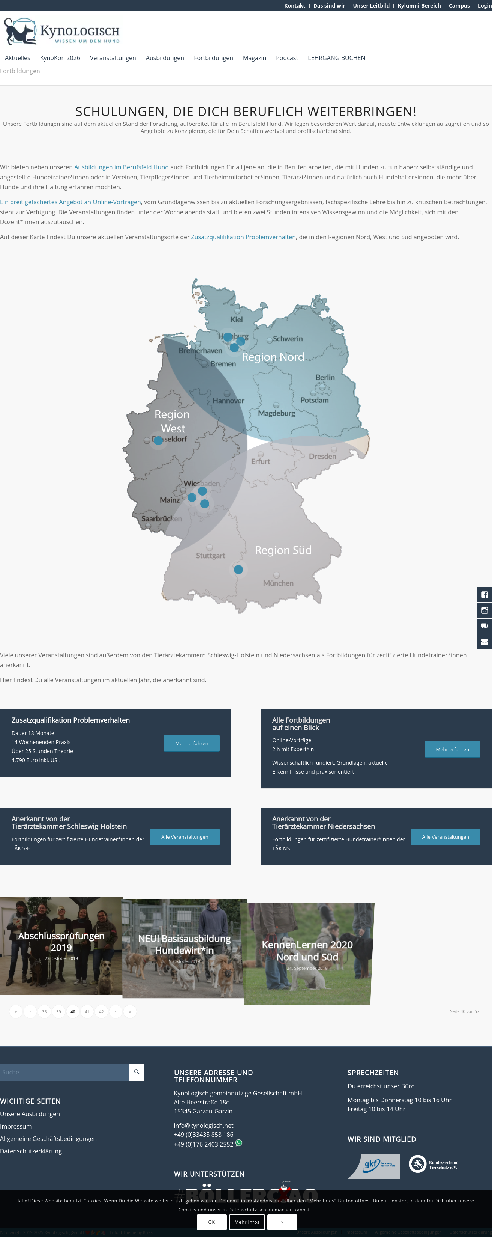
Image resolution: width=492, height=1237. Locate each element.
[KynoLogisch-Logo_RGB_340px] (61, 31)
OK (211, 1222)
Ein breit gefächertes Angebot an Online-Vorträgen (70, 202)
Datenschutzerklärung (31, 1151)
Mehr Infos (247, 1222)
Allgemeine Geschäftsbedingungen (48, 1139)
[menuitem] (294, 6)
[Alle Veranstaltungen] (184, 837)
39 (58, 1011)
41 (87, 1011)
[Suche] (72, 1072)
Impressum (16, 1126)
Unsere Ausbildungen (30, 1114)
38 (44, 1011)
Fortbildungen (20, 71)
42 (101, 1011)
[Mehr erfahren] (191, 743)
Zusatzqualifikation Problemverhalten (243, 237)
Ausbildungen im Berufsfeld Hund (121, 167)
